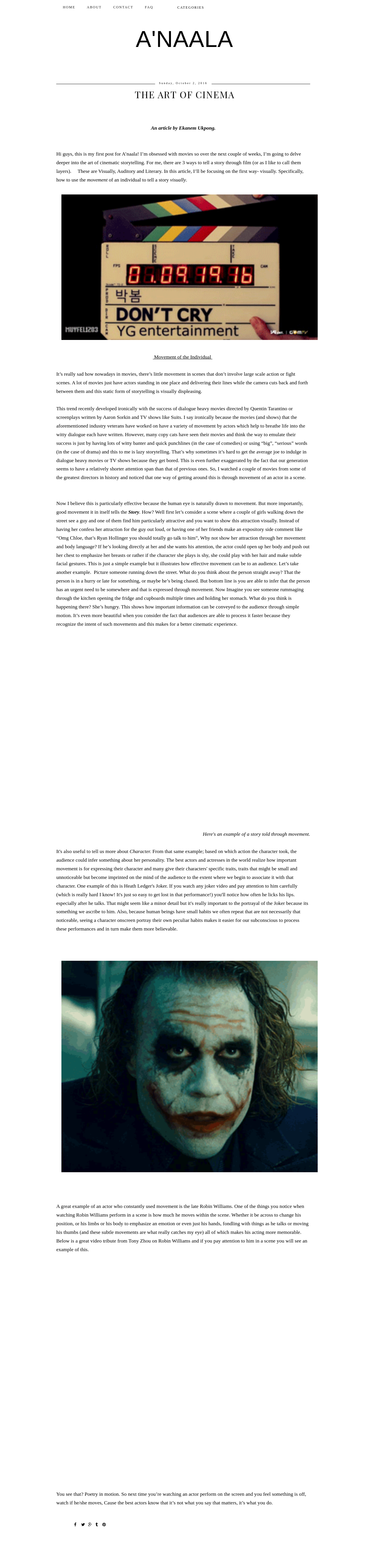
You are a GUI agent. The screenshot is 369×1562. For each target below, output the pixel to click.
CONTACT (123, 7)
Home (69, 7)
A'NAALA (184, 39)
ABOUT (94, 7)
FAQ (149, 7)
